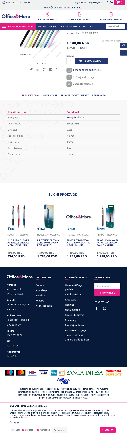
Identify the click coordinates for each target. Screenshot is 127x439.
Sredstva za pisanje (67, 32)
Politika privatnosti (74, 326)
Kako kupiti (70, 331)
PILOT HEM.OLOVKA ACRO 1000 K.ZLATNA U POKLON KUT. (78, 274)
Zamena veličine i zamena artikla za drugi (77, 369)
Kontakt (40, 332)
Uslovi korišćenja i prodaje (74, 318)
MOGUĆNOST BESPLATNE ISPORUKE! (63, 7)
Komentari (49, 126)
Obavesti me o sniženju (112, 71)
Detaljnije (15, 422)
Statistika (30, 430)
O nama (40, 316)
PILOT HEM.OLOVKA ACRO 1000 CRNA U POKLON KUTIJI (107, 274)
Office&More (8, 32)
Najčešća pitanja (44, 337)
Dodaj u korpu (93, 91)
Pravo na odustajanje (75, 361)
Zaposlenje (41, 321)
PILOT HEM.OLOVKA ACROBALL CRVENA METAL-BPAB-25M (18, 274)
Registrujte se (96, 2)
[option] (63, 7)
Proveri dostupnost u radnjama (83, 126)
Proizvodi (21, 32)
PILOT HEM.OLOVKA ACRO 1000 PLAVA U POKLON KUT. (48, 274)
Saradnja (40, 327)
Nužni (17, 430)
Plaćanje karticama (74, 346)
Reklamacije (71, 351)
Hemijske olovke (87, 32)
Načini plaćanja (72, 341)
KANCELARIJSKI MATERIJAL (42, 32)
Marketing (45, 430)
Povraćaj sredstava (74, 356)
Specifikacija (30, 126)
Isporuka (69, 336)
